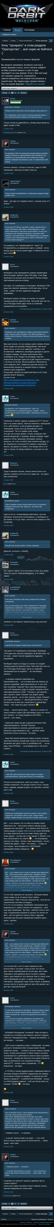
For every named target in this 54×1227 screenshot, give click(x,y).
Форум (18, 30)
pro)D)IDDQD (15, 587)
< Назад (4, 93)
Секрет (13, 141)
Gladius (13, 320)
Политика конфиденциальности (43, 1222)
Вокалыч (13, 463)
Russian (3, 1219)
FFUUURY (14, 562)
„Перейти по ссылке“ (35, 84)
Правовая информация (38, 1219)
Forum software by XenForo (10, 1224)
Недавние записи (9, 34)
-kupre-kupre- (15, 181)
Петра (12, 99)
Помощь (50, 1219)
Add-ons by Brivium (45, 1224)
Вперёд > (24, 93)
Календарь (30, 30)
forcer (12, 264)
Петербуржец (7, 132)
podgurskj (14, 215)
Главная (7, 30)
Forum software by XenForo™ (28, 1224)
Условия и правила (26, 1222)
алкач (15, 132)
